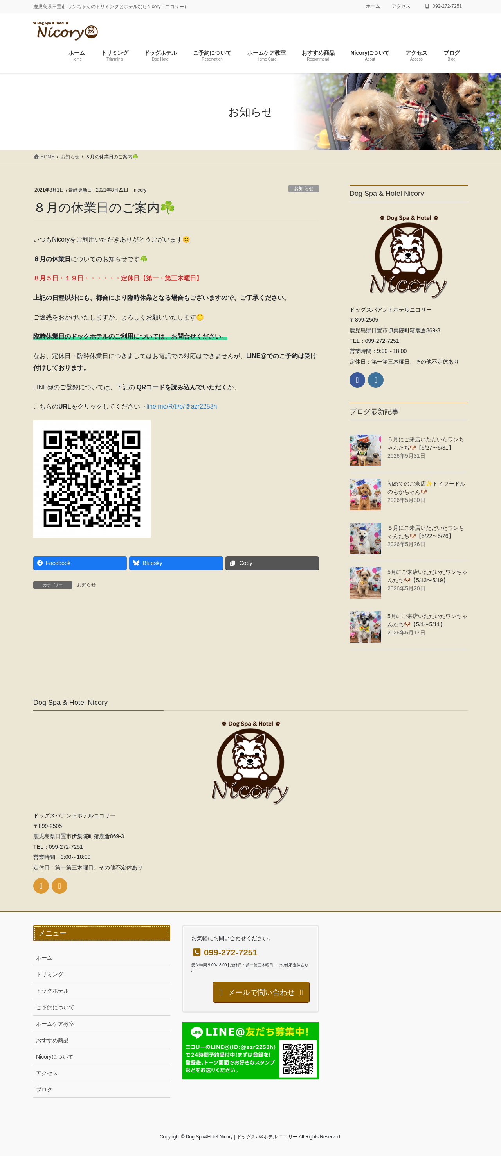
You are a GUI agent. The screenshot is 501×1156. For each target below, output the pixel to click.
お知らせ (304, 189)
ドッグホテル (52, 991)
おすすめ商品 (52, 1040)
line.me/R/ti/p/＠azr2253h (181, 406)
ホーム (373, 6)
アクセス (401, 6)
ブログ (44, 1089)
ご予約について (55, 1007)
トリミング (49, 974)
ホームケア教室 (55, 1024)
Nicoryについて (55, 1057)
